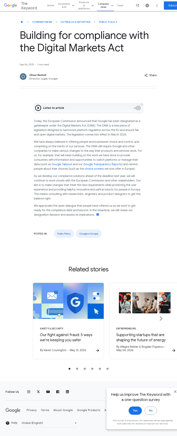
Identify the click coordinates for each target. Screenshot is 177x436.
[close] (166, 396)
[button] (150, 75)
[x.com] (38, 392)
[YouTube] (48, 392)
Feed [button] (120, 5)
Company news (106, 5)
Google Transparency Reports (102, 164)
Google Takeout (62, 164)
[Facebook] (58, 392)
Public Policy (108, 22)
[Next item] (161, 319)
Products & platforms (86, 5)
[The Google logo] (13, 410)
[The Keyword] (22, 22)
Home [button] (50, 5)
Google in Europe (88, 233)
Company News (42, 22)
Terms (45, 410)
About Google (63, 410)
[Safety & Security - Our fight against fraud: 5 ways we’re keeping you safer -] (43, 321)
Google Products (88, 410)
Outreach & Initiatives (75, 22)
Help (11, 423)
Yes (126, 415)
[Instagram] (29, 392)
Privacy (32, 410)
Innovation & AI (66, 5)
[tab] (69, 369)
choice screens (94, 169)
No (142, 415)
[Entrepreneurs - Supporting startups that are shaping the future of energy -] (133, 321)
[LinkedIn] (67, 392)
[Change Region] (50, 423)
